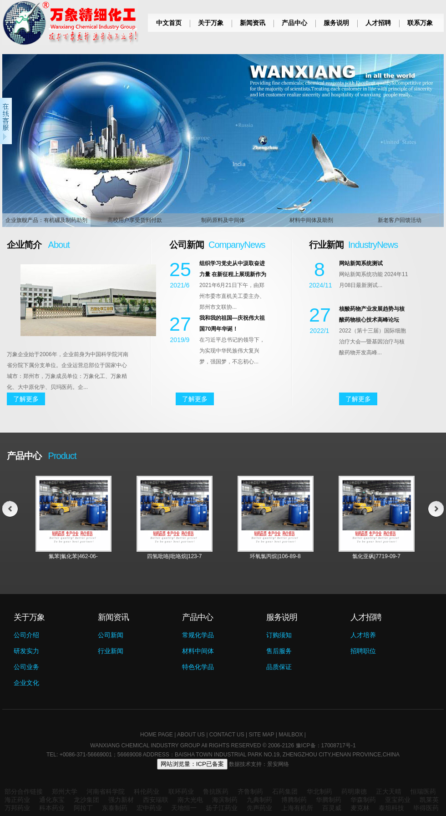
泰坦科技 (391, 807)
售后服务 (279, 651)
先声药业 (259, 807)
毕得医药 (426, 807)
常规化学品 (198, 635)
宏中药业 (149, 807)
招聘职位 (363, 651)
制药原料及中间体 (223, 220)
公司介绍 (26, 635)
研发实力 (26, 651)
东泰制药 (114, 807)
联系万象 (420, 22)
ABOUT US (191, 734)
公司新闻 (110, 635)
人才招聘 (378, 22)
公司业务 (26, 666)
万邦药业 (17, 807)
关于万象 (210, 22)
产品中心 (294, 22)
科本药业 (52, 807)
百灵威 (331, 807)
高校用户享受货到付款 (134, 220)
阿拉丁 (83, 807)
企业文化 (26, 682)
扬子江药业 (222, 807)
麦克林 (360, 807)
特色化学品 (198, 666)
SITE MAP (261, 734)
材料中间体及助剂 (311, 220)
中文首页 (169, 22)
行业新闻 (110, 651)
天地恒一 (184, 807)
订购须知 (279, 635)
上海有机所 (297, 807)
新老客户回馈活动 (399, 220)
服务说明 (336, 22)
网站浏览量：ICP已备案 (192, 764)
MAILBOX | (292, 734)
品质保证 (279, 666)
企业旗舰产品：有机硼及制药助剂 (46, 220)
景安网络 (278, 764)
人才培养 (363, 635)
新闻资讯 (252, 22)
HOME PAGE (156, 734)
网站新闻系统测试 (361, 263)
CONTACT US (226, 734)
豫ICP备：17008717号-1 (326, 745)
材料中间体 (198, 651)
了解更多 (26, 399)
